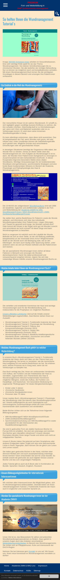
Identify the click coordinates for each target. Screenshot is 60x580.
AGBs (28, 571)
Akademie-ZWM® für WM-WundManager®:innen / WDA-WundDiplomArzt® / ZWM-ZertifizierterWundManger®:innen (26, 212)
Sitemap (37, 571)
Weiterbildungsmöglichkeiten (14, 543)
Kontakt (32, 551)
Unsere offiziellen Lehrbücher (15, 314)
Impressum (42, 566)
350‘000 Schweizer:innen (19, 62)
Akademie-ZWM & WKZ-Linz (23, 566)
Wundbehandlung (37, 206)
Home (6, 566)
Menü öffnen (5, 5)
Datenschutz (18, 571)
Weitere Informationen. (15, 577)
